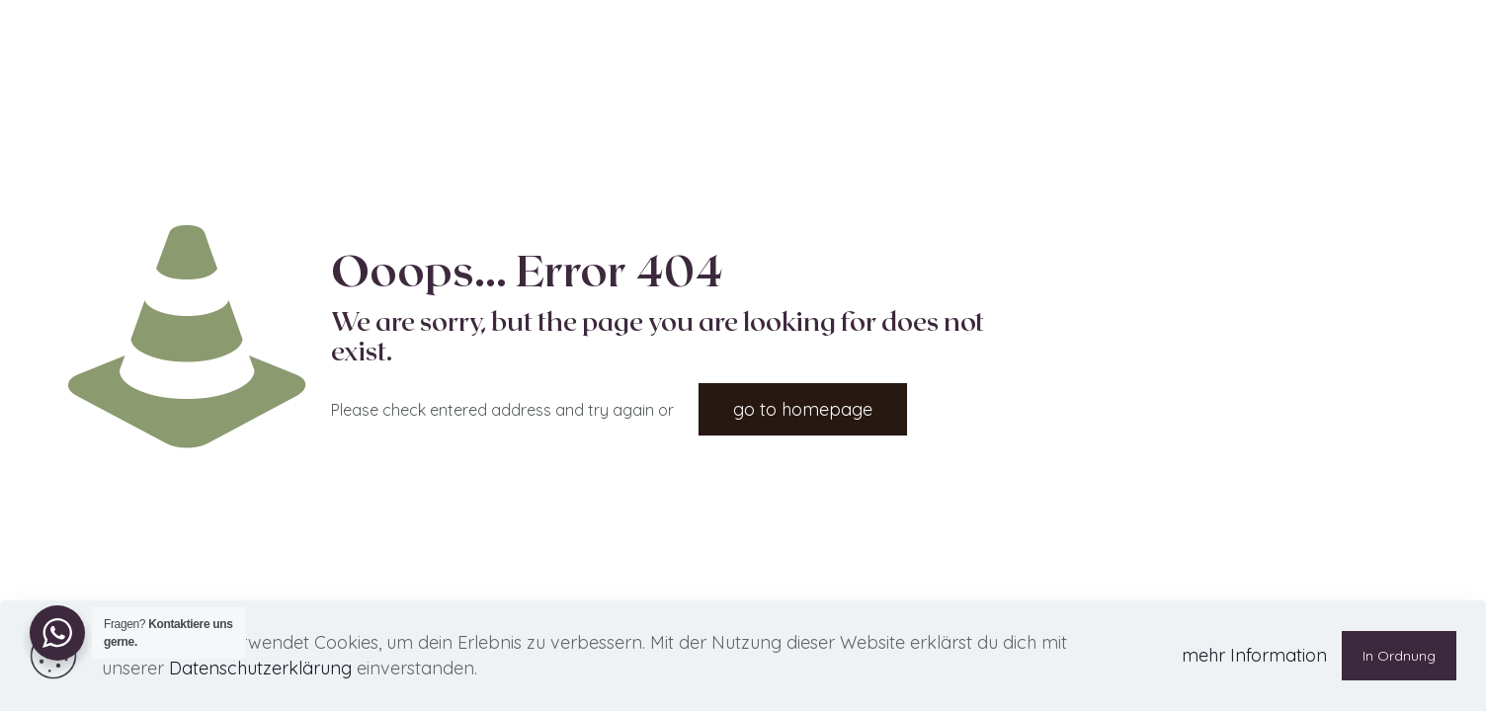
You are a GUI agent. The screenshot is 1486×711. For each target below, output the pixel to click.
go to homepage (802, 409)
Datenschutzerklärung (260, 668)
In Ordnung (1399, 656)
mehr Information (1254, 655)
